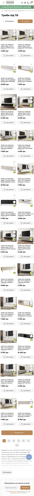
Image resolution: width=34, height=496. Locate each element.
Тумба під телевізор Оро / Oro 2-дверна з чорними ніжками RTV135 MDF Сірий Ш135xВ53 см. (7, 381)
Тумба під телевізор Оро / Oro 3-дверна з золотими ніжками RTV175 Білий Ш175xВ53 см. (25, 180)
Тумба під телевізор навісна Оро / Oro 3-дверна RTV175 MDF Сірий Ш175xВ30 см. (24, 247)
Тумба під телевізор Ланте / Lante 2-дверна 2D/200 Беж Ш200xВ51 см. (8, 79)
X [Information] (32, 7)
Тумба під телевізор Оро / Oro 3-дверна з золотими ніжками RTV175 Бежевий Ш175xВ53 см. (7, 414)
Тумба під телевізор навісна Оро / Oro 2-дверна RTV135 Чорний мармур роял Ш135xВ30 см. (25, 146)
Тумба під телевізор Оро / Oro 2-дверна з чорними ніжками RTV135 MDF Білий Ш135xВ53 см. (7, 314)
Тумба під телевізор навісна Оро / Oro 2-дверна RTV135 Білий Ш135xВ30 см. (7, 46)
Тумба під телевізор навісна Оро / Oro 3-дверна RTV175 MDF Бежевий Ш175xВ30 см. (25, 113)
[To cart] (8, 55)
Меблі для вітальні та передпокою (14, 10)
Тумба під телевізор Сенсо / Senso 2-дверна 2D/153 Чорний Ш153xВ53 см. (8, 213)
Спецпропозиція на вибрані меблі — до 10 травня (17, 7)
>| (17, 445)
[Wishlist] (14, 31)
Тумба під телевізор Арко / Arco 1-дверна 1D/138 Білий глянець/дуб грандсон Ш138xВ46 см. (25, 314)
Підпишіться (25, 487)
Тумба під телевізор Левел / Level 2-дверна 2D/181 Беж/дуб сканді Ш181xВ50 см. (8, 180)
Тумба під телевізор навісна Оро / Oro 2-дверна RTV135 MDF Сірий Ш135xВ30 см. (24, 381)
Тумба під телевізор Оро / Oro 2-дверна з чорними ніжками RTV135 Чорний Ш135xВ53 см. (24, 280)
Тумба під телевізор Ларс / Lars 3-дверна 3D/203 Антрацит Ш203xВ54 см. (24, 347)
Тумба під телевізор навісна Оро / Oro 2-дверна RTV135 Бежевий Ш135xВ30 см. (25, 46)
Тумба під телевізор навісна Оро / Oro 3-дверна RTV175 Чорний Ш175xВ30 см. (8, 247)
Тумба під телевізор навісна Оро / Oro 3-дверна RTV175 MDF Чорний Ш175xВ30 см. (7, 113)
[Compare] (14, 34)
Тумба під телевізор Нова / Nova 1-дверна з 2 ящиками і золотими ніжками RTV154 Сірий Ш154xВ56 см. (25, 213)
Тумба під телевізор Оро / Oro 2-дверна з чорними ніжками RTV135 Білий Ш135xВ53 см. (8, 347)
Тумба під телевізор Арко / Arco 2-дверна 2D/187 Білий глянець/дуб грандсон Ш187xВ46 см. (25, 79)
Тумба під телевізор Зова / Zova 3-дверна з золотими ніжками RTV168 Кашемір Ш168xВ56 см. (25, 414)
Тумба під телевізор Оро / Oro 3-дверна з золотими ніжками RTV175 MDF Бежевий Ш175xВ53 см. (7, 280)
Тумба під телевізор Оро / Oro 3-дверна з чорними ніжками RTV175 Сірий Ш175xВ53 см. (8, 146)
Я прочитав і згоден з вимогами (18, 492)
